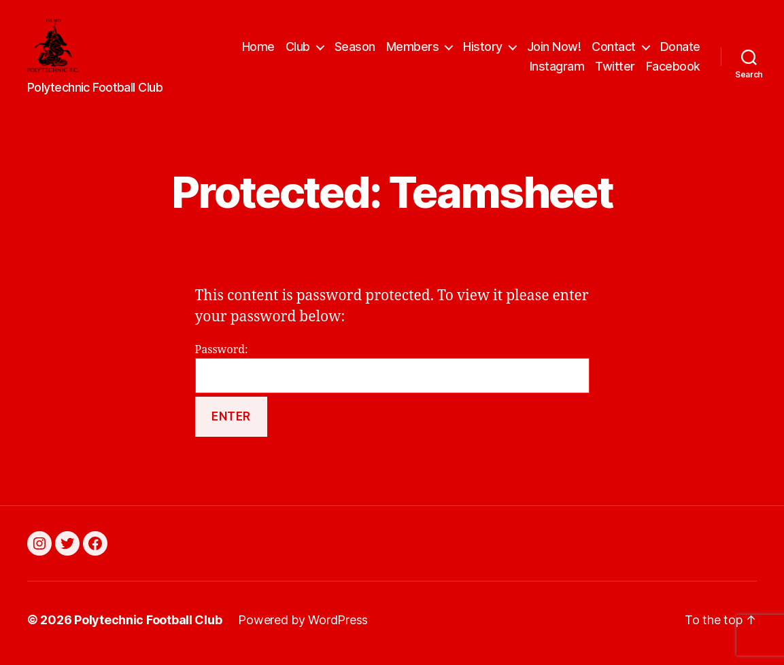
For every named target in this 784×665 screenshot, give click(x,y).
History (482, 50)
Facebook (673, 70)
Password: (392, 375)
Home (258, 50)
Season (355, 50)
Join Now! (554, 50)
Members (412, 50)
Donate (680, 50)
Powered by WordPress (303, 626)
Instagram (557, 70)
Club (298, 50)
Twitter (615, 70)
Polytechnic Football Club (148, 626)
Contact (614, 50)
